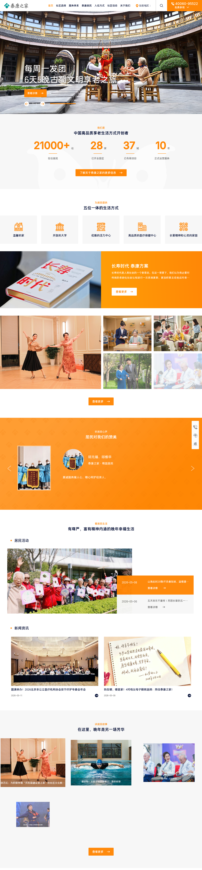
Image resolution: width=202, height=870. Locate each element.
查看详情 (35, 93)
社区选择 (61, 5)
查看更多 (124, 291)
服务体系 (74, 5)
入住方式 (100, 5)
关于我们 (125, 5)
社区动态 (112, 5)
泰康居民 (87, 5)
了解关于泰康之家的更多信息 (101, 172)
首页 (50, 5)
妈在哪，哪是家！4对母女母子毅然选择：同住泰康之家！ (140, 684)
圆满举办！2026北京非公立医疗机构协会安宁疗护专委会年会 (50, 684)
